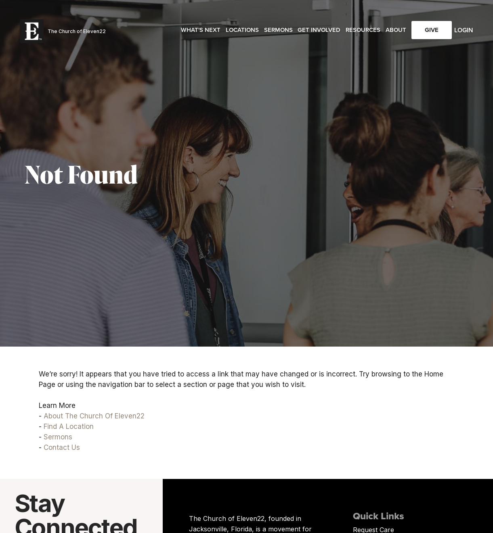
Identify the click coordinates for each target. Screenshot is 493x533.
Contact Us (62, 447)
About (396, 29)
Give (431, 29)
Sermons (278, 29)
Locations (242, 29)
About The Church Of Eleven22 (94, 416)
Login (463, 30)
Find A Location (69, 426)
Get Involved (319, 29)
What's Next (200, 29)
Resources (363, 29)
